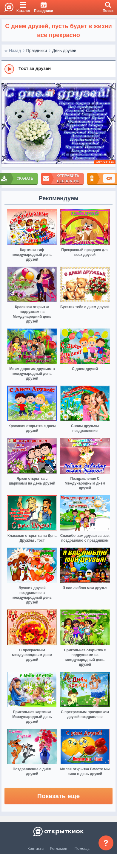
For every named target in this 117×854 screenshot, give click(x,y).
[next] (109, 123)
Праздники (36, 50)
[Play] (9, 69)
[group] (58, 69)
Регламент (59, 848)
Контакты (35, 848)
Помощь (82, 848)
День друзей (64, 50)
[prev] (7, 123)
